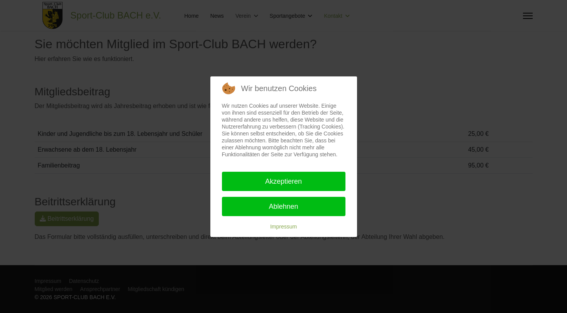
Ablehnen (283, 206)
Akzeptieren (283, 181)
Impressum (283, 226)
